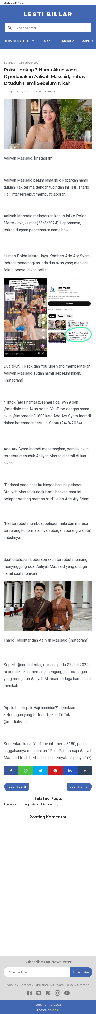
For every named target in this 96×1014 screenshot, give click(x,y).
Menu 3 (87, 41)
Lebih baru (17, 786)
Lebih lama (78, 786)
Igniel (55, 1010)
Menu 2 (68, 41)
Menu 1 (49, 41)
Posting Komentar (46, 91)
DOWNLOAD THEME (20, 41)
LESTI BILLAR (48, 14)
